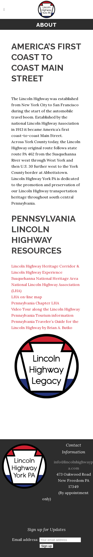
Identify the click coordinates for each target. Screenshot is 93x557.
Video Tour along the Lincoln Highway (45, 309)
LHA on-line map (26, 296)
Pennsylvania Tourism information (42, 315)
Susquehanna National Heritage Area (44, 278)
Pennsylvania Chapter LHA (35, 303)
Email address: (46, 539)
